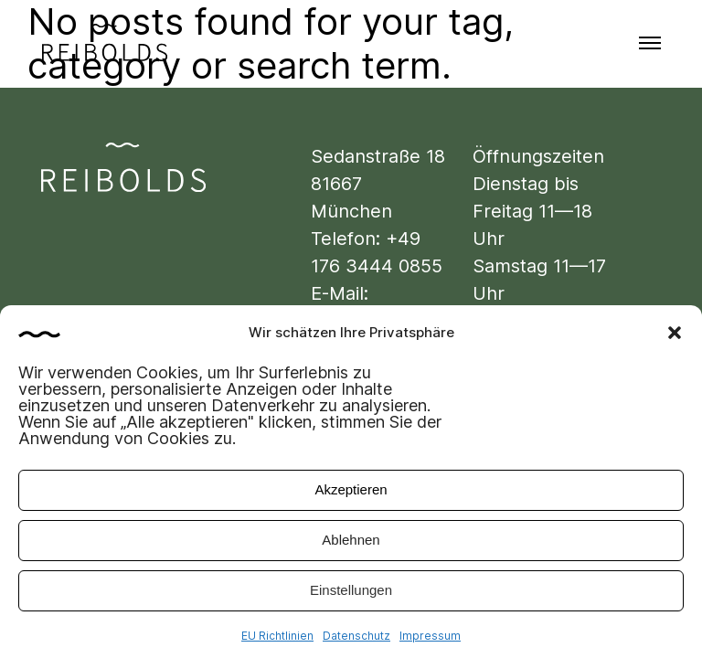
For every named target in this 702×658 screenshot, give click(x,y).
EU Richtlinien (277, 640)
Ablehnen (350, 544)
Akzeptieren (350, 494)
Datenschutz (356, 640)
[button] (674, 337)
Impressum (430, 640)
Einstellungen (351, 594)
